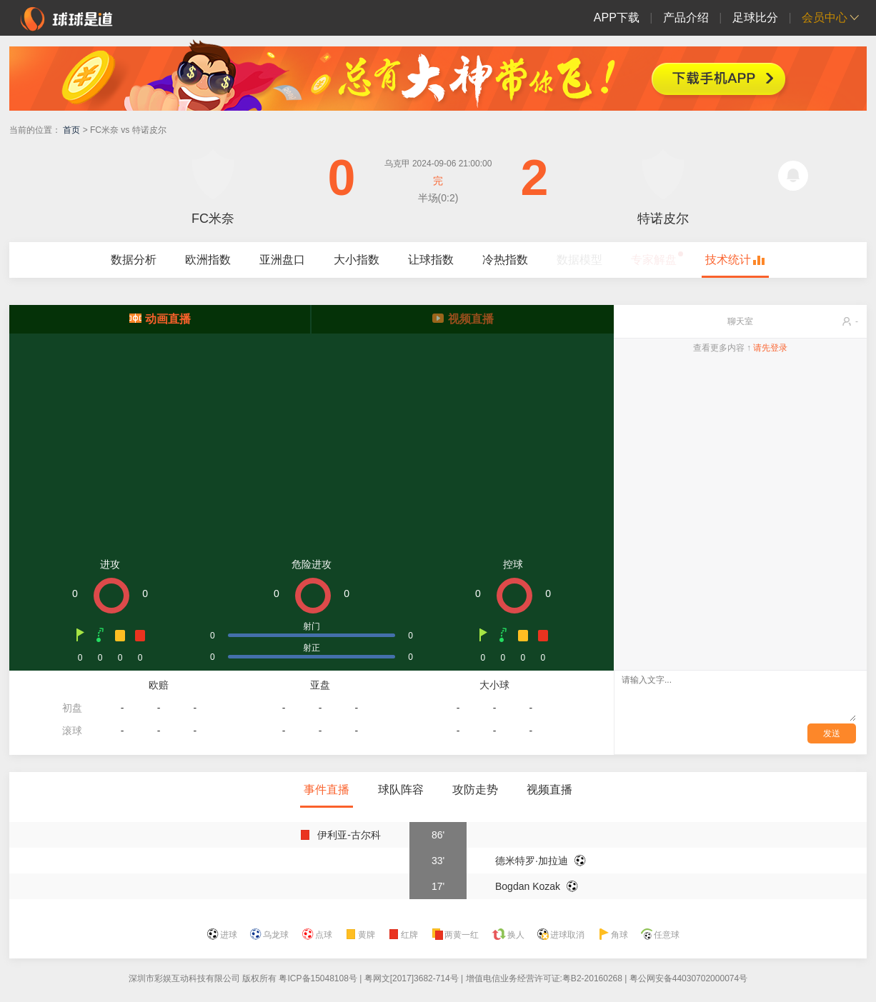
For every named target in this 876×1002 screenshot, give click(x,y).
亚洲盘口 (282, 260)
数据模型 (579, 260)
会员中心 (824, 17)
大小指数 (356, 260)
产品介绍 (686, 17)
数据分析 (133, 260)
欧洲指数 (208, 260)
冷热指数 (505, 260)
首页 (71, 130)
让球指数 (431, 260)
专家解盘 (654, 260)
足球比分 (755, 17)
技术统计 (728, 260)
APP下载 (616, 17)
